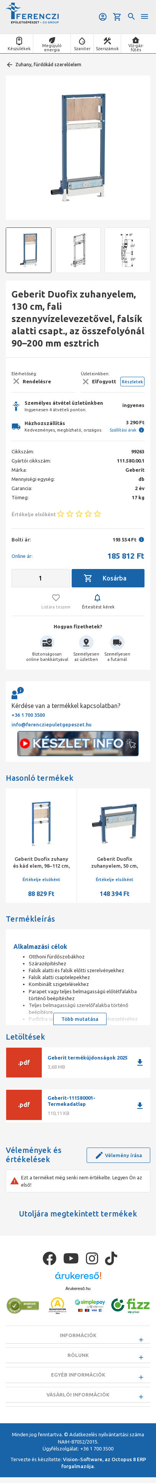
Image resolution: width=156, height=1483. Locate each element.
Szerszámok (107, 48)
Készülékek (19, 48)
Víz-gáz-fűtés (135, 47)
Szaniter (82, 48)
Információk (78, 1335)
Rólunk (78, 1356)
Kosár (117, 16)
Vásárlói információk (78, 1398)
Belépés (102, 16)
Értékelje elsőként (41, 879)
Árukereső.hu (78, 1288)
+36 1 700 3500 (28, 715)
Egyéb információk (78, 1377)
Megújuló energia (52, 47)
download (140, 1062)
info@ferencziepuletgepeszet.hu (51, 724)
